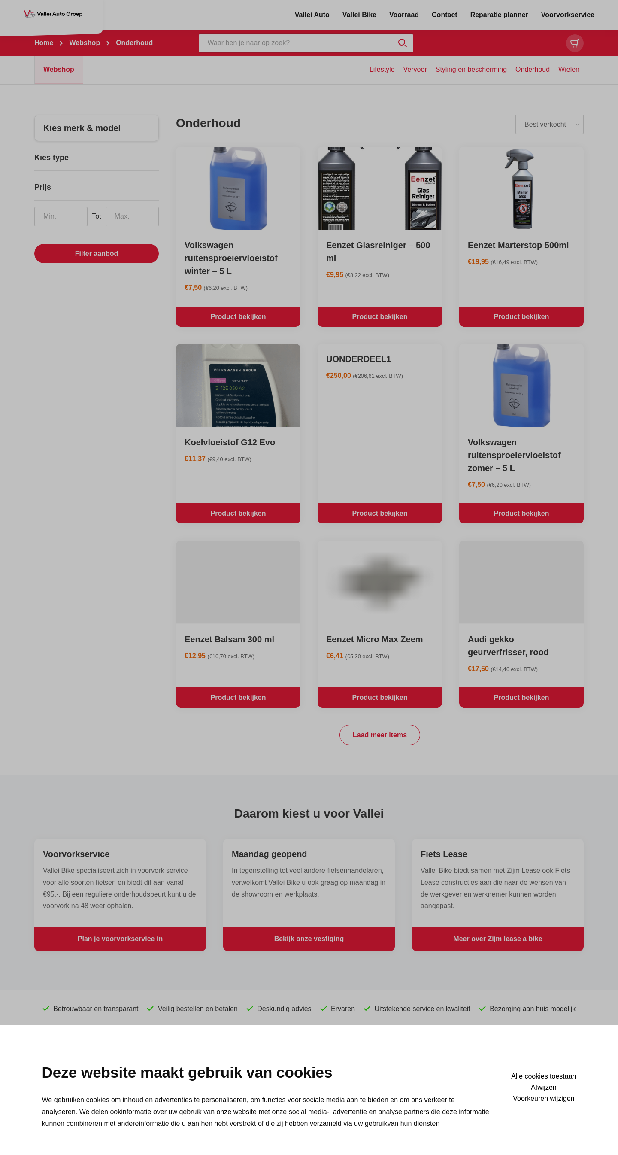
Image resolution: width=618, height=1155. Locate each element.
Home (43, 42)
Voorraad (404, 14)
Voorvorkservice (567, 14)
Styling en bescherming (471, 69)
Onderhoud (532, 69)
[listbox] (549, 124)
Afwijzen (544, 1087)
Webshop (84, 42)
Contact (444, 14)
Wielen (568, 69)
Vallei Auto (312, 14)
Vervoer (415, 69)
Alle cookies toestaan (543, 1076)
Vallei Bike (359, 14)
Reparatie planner (499, 14)
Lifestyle (382, 69)
